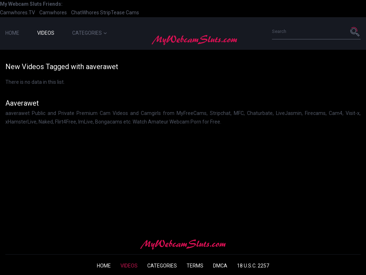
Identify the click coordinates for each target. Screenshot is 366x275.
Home (12, 33)
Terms (195, 266)
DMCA (220, 266)
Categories (89, 33)
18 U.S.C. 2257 (253, 266)
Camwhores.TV (17, 12)
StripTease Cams (119, 12)
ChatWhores (85, 12)
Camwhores (53, 12)
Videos (45, 33)
